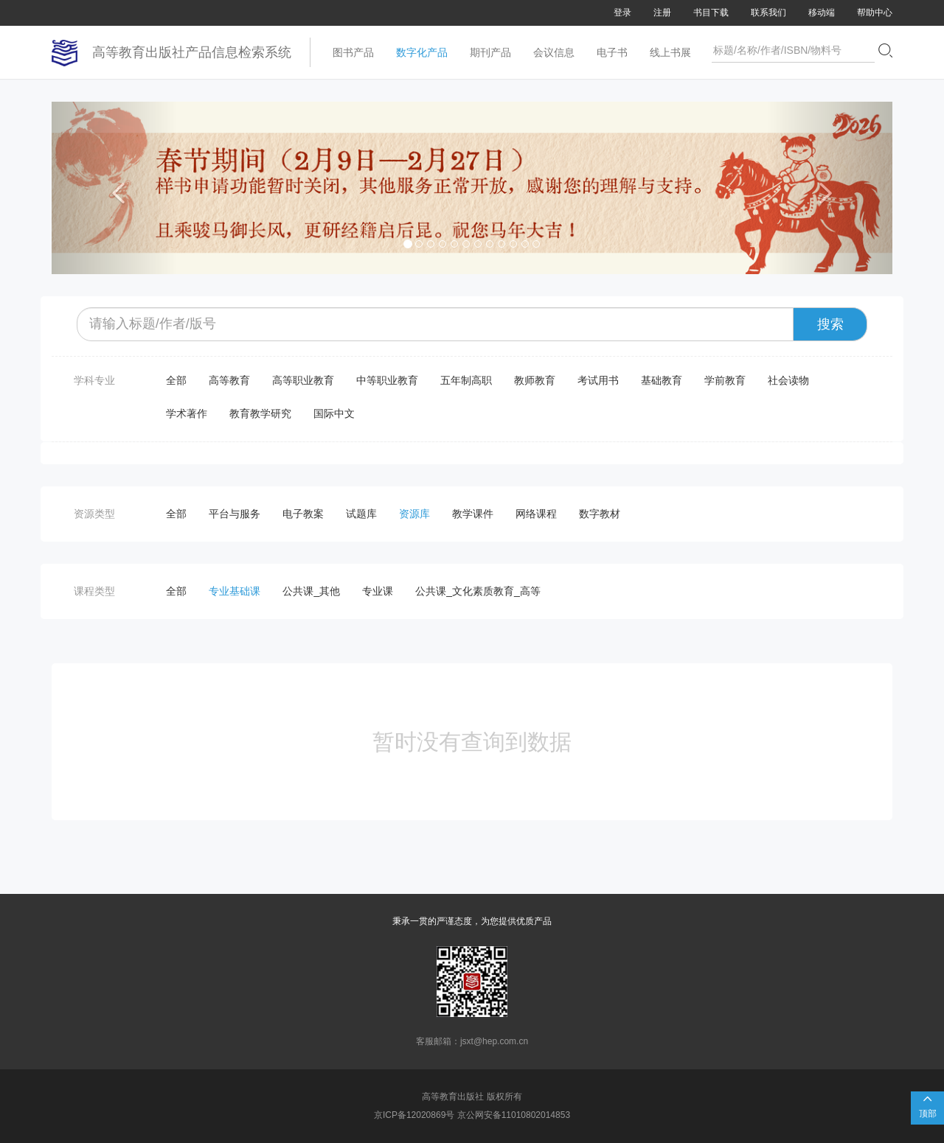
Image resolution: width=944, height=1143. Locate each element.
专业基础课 (234, 591)
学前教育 (725, 380)
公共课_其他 (311, 591)
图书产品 (353, 52)
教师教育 (534, 380)
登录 (622, 12)
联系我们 (768, 12)
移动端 (821, 12)
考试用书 (598, 380)
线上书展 (670, 52)
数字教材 (599, 514)
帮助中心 (874, 12)
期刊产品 (490, 52)
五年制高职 (466, 380)
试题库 (361, 514)
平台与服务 (234, 514)
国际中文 (334, 413)
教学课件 (472, 514)
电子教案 (303, 514)
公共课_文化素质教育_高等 (478, 591)
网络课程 (536, 514)
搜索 (830, 324)
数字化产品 (422, 52)
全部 (176, 380)
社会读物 (788, 380)
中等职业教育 (387, 380)
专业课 (377, 591)
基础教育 (661, 380)
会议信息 (554, 52)
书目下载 (711, 12)
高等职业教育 (303, 380)
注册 (662, 12)
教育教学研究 (260, 413)
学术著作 (186, 413)
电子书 (612, 52)
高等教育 (229, 380)
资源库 (414, 514)
